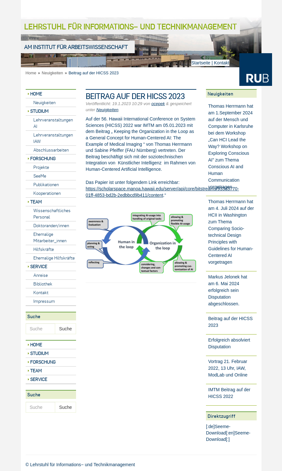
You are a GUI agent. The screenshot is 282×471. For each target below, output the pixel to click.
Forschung (43, 158)
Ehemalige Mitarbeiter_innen (49, 237)
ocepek (158, 103)
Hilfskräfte (43, 249)
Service (38, 266)
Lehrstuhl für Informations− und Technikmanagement (130, 26)
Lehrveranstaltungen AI (53, 123)
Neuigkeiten (52, 73)
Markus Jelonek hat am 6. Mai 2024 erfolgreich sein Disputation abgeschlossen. (227, 290)
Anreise (40, 275)
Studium (39, 111)
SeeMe (39, 175)
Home (31, 73)
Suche (65, 328)
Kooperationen (47, 193)
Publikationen (46, 184)
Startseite (200, 62)
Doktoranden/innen (51, 225)
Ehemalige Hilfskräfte (54, 257)
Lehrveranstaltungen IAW (53, 138)
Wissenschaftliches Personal (52, 213)
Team (36, 201)
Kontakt (221, 62)
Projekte (41, 167)
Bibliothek (42, 283)
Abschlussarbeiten (51, 150)
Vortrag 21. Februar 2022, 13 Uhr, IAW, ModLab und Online (227, 368)
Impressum (44, 301)
